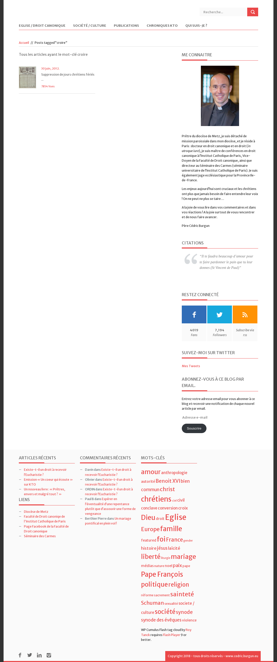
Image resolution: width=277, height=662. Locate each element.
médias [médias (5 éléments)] (147, 565)
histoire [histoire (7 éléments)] (149, 548)
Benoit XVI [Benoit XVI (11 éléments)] (168, 481)
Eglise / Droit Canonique (42, 26)
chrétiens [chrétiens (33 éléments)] (156, 499)
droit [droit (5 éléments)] (160, 518)
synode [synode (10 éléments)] (184, 612)
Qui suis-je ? (196, 26)
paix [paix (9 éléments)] (177, 565)
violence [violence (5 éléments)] (189, 620)
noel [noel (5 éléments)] (168, 565)
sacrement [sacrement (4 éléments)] (162, 595)
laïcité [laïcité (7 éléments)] (174, 548)
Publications (126, 26)
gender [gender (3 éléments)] (188, 540)
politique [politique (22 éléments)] (154, 584)
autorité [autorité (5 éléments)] (148, 481)
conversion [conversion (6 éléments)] (168, 508)
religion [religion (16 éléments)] (178, 584)
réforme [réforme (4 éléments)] (147, 595)
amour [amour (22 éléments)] (151, 472)
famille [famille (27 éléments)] (171, 529)
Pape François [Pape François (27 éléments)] (162, 574)
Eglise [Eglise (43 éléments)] (175, 517)
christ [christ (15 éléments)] (167, 489)
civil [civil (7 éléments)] (181, 500)
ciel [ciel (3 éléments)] (174, 500)
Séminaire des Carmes (40, 536)
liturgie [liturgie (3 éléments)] (165, 558)
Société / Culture (89, 26)
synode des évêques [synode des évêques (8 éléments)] (161, 620)
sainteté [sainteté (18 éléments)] (182, 594)
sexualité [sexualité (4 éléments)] (171, 603)
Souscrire (194, 428)
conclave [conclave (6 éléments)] (149, 508)
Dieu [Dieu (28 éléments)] (148, 517)
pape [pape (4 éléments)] (186, 566)
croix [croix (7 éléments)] (183, 508)
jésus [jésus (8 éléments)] (162, 548)
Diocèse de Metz (36, 512)
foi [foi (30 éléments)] (161, 539)
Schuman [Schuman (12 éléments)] (152, 603)
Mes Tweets (191, 366)
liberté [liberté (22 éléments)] (150, 557)
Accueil (24, 43)
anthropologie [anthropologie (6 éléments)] (174, 472)
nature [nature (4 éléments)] (159, 566)
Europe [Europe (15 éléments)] (150, 529)
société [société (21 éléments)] (165, 612)
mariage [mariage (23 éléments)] (183, 557)
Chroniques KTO (162, 26)
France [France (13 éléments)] (174, 539)
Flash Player (171, 635)
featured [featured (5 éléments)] (148, 540)
